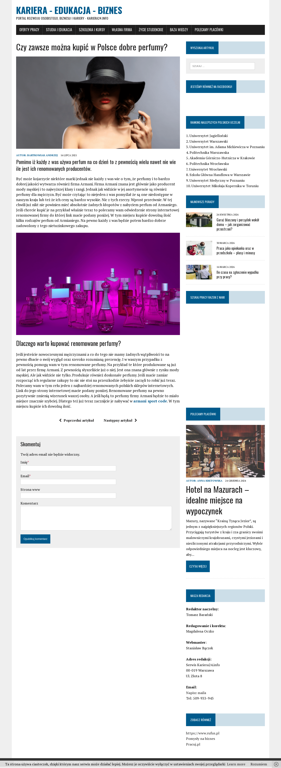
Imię (22, 465)
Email (23, 479)
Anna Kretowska (210, 482)
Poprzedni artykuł (75, 423)
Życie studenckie (149, 29)
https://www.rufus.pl (203, 734)
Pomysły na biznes (201, 739)
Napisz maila (197, 694)
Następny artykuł (119, 423)
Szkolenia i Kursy (90, 29)
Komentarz (27, 506)
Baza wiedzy (177, 29)
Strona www (28, 493)
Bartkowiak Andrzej (40, 157)
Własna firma (120, 29)
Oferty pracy (27, 29)
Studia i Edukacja (57, 29)
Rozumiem (259, 764)
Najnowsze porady (203, 202)
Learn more (236, 764)
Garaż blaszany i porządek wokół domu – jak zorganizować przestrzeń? (238, 225)
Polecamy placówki (207, 29)
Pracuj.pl (194, 745)
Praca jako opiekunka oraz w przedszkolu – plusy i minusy (236, 251)
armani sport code (120, 404)
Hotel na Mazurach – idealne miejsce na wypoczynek (218, 501)
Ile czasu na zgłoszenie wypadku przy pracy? (241, 275)
